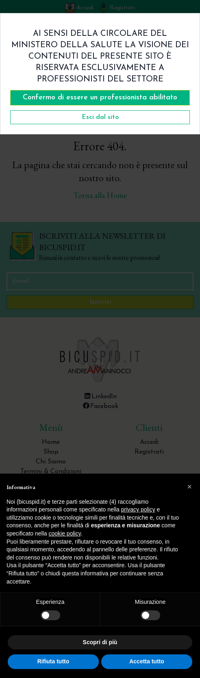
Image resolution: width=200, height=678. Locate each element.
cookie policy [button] (65, 533)
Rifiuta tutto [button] (53, 661)
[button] (189, 486)
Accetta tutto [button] (146, 661)
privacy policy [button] (138, 509)
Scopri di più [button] (100, 642)
